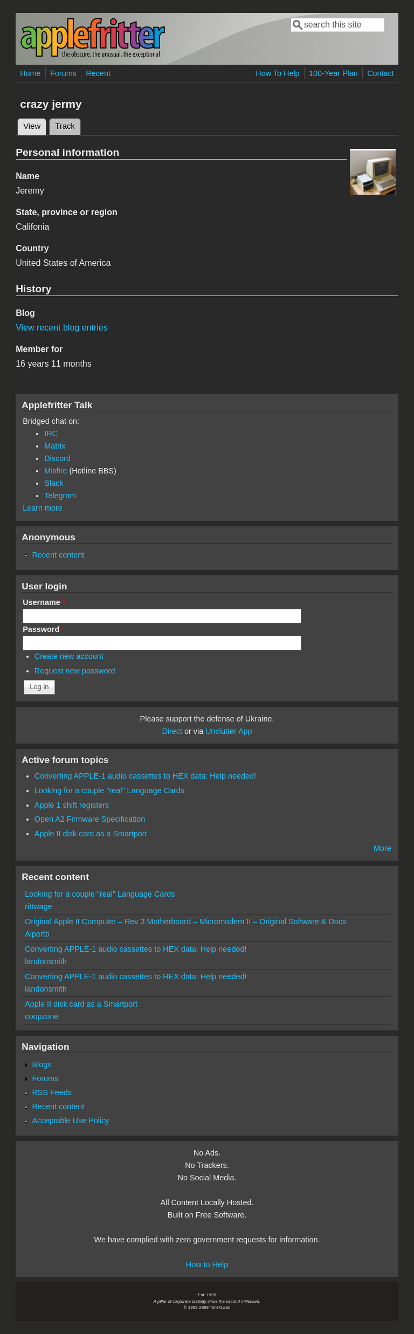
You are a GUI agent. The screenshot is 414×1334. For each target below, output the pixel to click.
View (34, 124)
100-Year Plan (333, 73)
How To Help (277, 73)
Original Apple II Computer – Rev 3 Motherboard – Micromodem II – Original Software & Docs (185, 921)
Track (65, 126)
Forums (63, 73)
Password (44, 629)
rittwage (38, 906)
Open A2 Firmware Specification (90, 819)
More (382, 848)
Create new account (69, 656)
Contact (380, 73)
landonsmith (46, 961)
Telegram (60, 495)
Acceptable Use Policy (70, 1120)
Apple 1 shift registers (71, 805)
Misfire (55, 470)
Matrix (54, 446)
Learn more (43, 508)
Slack (53, 483)
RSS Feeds (52, 1092)
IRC (51, 433)
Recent (98, 73)
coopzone (41, 1016)
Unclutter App (228, 731)
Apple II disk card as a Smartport (90, 833)
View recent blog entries (61, 327)
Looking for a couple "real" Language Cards (109, 790)
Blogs (41, 1064)
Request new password (74, 670)
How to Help (207, 1264)
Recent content (58, 555)
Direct (172, 731)
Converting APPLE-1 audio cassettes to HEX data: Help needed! (145, 776)
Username (44, 602)
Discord (57, 458)
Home (30, 73)
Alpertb (37, 934)
